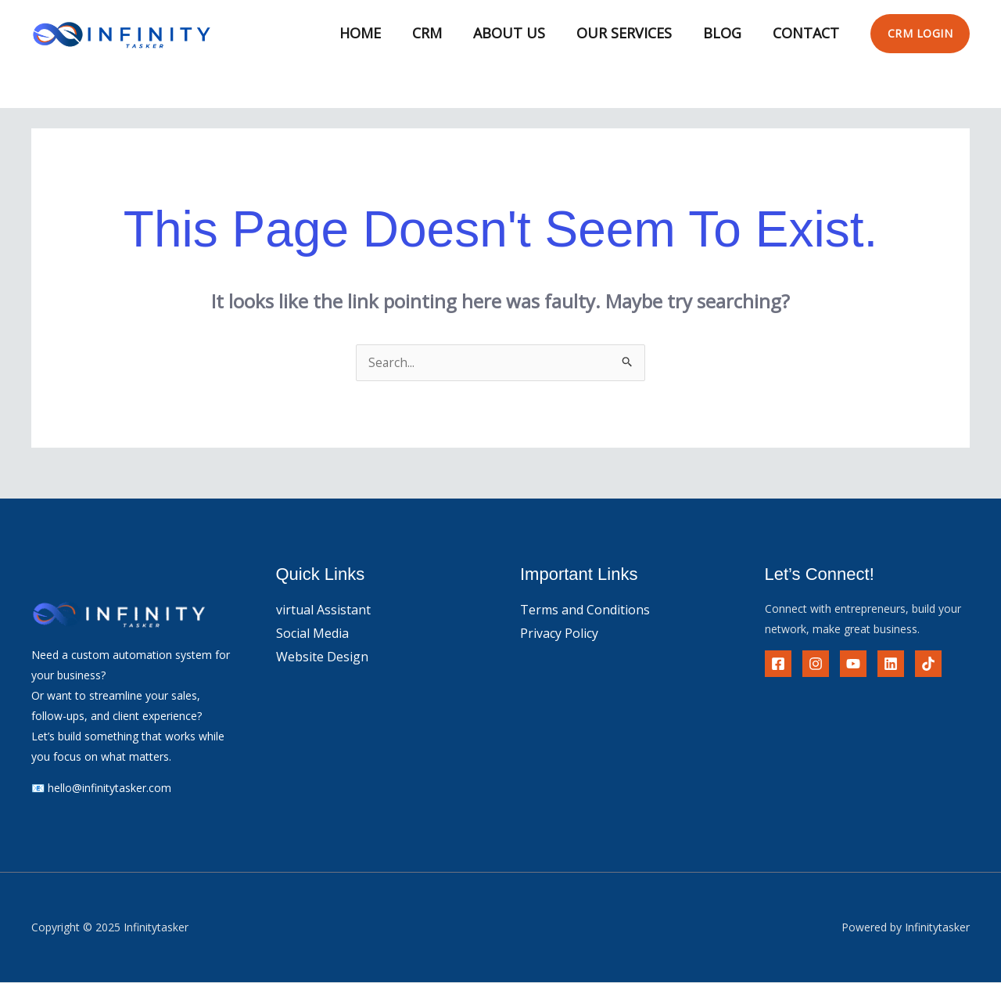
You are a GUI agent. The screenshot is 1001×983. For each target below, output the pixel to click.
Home (377, 32)
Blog (727, 32)
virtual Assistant (323, 610)
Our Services (632, 32)
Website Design (322, 657)
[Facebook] (778, 664)
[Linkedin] (890, 664)
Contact (807, 32)
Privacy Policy (559, 634)
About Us (520, 32)
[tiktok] (928, 664)
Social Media (312, 634)
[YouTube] (853, 664)
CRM (441, 32)
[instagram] (815, 664)
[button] (920, 33)
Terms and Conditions (585, 610)
